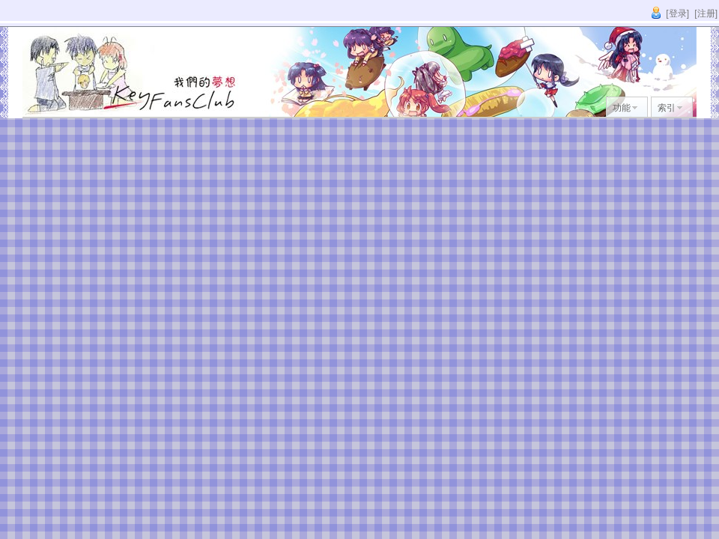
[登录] (677, 13)
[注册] (706, 13)
